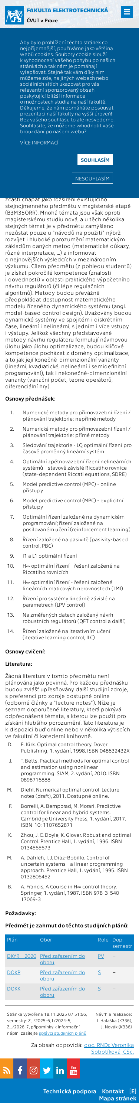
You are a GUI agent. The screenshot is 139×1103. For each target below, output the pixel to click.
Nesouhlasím (92, 178)
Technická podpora (69, 1090)
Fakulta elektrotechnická (67, 10)
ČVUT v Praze (42, 20)
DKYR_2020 (21, 956)
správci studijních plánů (62, 1032)
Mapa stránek (117, 1098)
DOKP (13, 972)
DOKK (13, 988)
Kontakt (113, 1090)
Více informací (39, 142)
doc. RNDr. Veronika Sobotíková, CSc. (109, 1048)
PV (101, 956)
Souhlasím (95, 160)
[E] (132, 1090)
